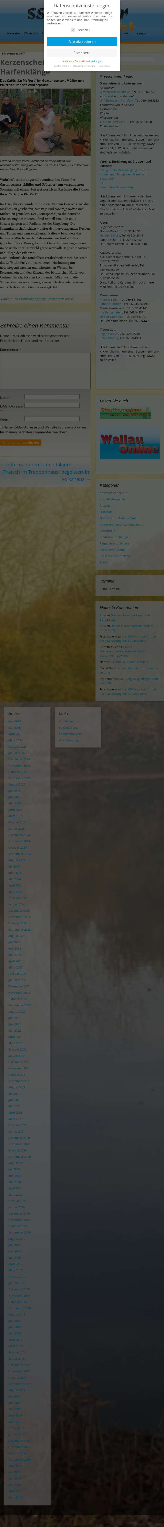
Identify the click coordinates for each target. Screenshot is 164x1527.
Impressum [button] (104, 66)
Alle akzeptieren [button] (82, 41)
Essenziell (80, 30)
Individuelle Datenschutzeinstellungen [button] (82, 61)
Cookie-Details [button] (62, 66)
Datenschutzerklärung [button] (84, 66)
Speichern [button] (82, 52)
